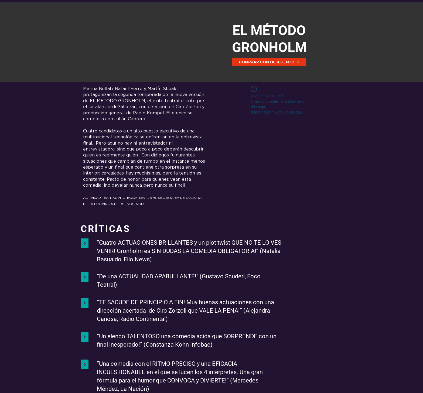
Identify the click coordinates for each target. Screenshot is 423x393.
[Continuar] (84, 243)
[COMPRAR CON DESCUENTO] (269, 62)
